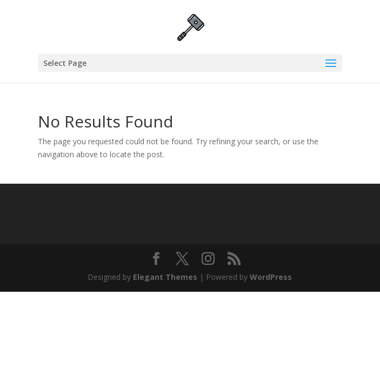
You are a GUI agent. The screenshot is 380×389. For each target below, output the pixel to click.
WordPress (271, 277)
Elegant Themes (165, 277)
